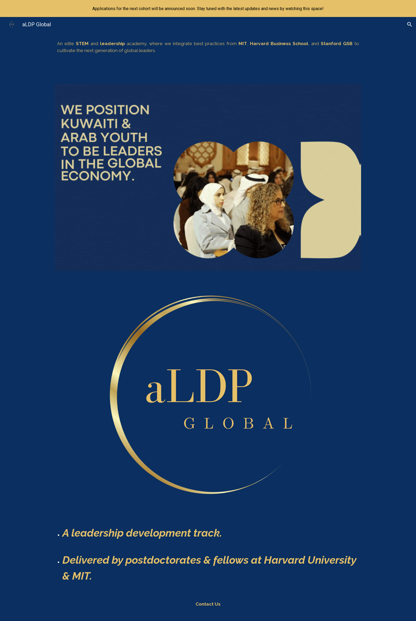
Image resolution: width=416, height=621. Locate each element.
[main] (208, 47)
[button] (409, 24)
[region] (208, 8)
